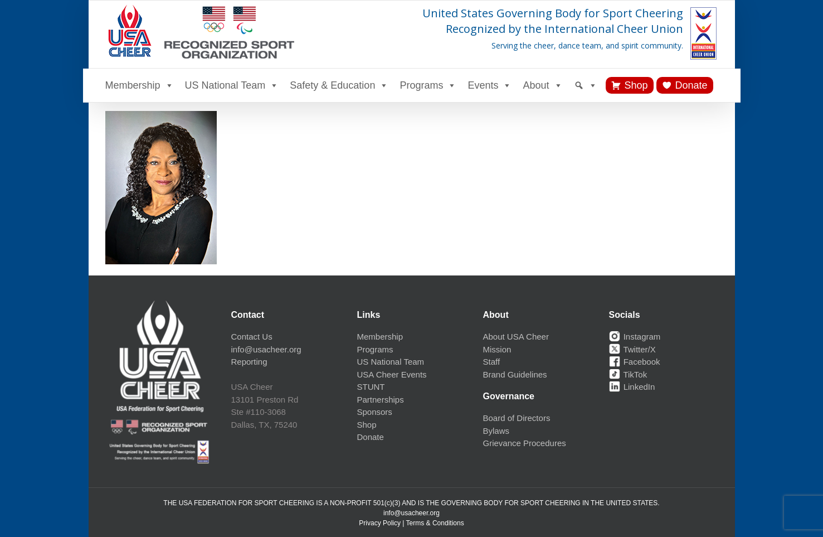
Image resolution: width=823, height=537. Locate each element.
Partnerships (380, 399)
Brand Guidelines (515, 374)
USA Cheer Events (392, 374)
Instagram (635, 336)
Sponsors (374, 412)
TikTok (628, 374)
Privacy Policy (380, 523)
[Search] (585, 85)
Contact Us (251, 336)
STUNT (371, 386)
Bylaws (496, 431)
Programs (428, 85)
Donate (691, 85)
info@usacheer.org (266, 349)
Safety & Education (339, 85)
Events (489, 85)
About (542, 85)
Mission (497, 349)
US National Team (232, 85)
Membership (139, 85)
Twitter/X (632, 349)
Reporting (249, 361)
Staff (491, 361)
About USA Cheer (516, 336)
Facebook (634, 361)
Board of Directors (517, 418)
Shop (636, 85)
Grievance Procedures (524, 443)
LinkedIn (632, 386)
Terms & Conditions (435, 523)
